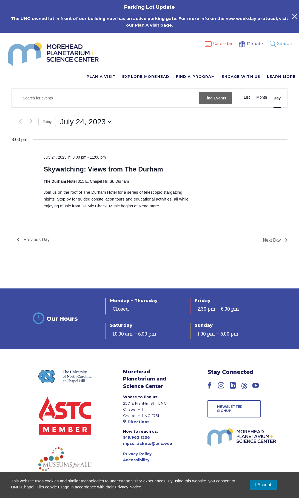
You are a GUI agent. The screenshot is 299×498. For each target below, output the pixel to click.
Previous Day (33, 239)
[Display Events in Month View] (261, 97)
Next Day (275, 240)
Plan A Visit (101, 76)
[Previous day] (20, 121)
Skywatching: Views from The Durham (103, 169)
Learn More (281, 76)
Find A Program (195, 76)
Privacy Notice (128, 487)
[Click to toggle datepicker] (85, 121)
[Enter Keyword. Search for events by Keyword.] (105, 98)
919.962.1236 (136, 437)
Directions (136, 422)
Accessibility (136, 460)
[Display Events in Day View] (277, 98)
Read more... (151, 206)
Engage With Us (240, 76)
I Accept (263, 484)
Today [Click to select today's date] (47, 122)
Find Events (215, 98)
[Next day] (31, 121)
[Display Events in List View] (247, 97)
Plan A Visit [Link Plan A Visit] (147, 25)
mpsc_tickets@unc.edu (147, 443)
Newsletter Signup (230, 409)
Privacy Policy (137, 454)
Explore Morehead (145, 76)
